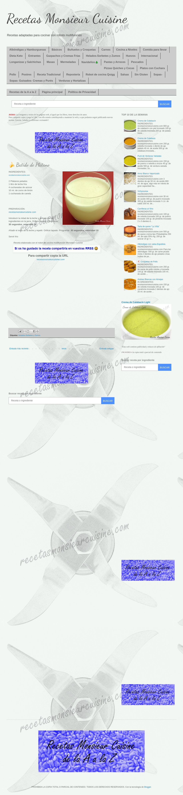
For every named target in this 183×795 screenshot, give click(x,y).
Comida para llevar (155, 49)
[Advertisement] (61, 293)
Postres (26, 74)
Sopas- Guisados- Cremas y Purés (31, 80)
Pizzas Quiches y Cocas (119, 68)
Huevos (131, 55)
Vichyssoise (143, 191)
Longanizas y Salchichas (25, 62)
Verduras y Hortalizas (72, 80)
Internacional (149, 55)
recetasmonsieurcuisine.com (19, 175)
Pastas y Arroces (114, 62)
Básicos (57, 49)
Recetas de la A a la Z (22, 92)
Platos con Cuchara (152, 68)
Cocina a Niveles (126, 49)
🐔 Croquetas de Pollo (148, 261)
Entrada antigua (106, 348)
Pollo (12, 74)
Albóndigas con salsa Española (151, 244)
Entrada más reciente (18, 348)
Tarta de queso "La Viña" (149, 226)
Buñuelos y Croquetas (82, 49)
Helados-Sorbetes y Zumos (103, 55)
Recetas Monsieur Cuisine (67, 18)
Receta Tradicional (49, 74)
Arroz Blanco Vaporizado (149, 173)
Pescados (137, 62)
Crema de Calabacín (147, 121)
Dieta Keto (16, 55)
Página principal (52, 92)
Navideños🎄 (90, 62)
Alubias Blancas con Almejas (150, 279)
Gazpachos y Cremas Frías (63, 55)
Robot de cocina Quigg (100, 74)
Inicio (64, 348)
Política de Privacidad (82, 92)
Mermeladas (68, 62)
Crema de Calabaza (146, 138)
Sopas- (158, 74)
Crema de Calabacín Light (135, 302)
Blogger (147, 787)
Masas (51, 62)
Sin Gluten (141, 74)
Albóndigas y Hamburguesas (27, 49)
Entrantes (34, 55)
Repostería (73, 74)
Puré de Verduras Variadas (149, 156)
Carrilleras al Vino (145, 209)
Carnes (105, 49)
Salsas (124, 74)
